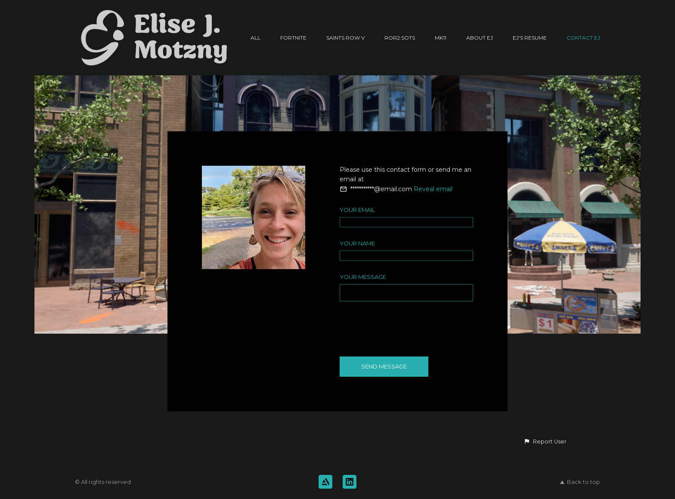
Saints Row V (345, 37)
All (255, 37)
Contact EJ (583, 37)
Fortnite (293, 37)
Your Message (363, 276)
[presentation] (405, 328)
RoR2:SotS (399, 37)
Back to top (580, 481)
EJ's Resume (530, 37)
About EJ (479, 37)
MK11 (440, 37)
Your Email (357, 209)
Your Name (357, 243)
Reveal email (433, 189)
